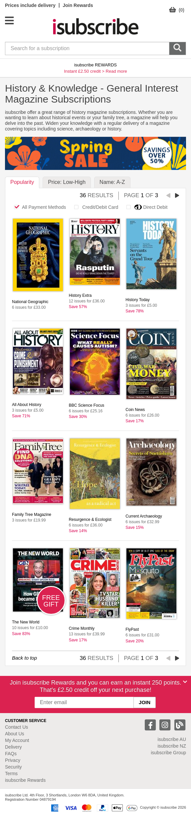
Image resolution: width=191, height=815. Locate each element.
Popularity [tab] (22, 182)
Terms (11, 773)
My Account (17, 740)
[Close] (185, 682)
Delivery (13, 747)
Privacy (12, 760)
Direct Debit (145, 207)
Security (13, 767)
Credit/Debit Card (94, 207)
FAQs (11, 753)
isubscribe (171, 739)
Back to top (24, 658)
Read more (116, 71)
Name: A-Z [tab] (112, 182)
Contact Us (16, 727)
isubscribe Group (168, 752)
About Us (14, 733)
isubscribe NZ (171, 746)
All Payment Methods (38, 207)
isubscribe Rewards (25, 780)
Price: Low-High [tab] (67, 182)
